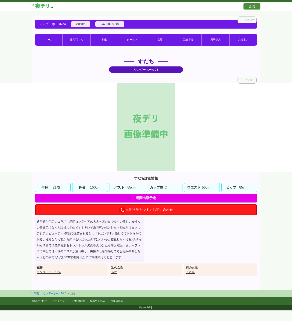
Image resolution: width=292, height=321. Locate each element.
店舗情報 (188, 39)
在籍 (160, 39)
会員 (252, 6)
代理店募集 (116, 300)
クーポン (132, 39)
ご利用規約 (78, 300)
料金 (104, 39)
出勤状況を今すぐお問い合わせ (146, 210)
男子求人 (215, 39)
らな (114, 272)
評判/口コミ (76, 39)
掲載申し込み (97, 300)
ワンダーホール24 (49, 272)
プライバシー (59, 300)
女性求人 (243, 39)
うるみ (190, 272)
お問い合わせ (39, 300)
